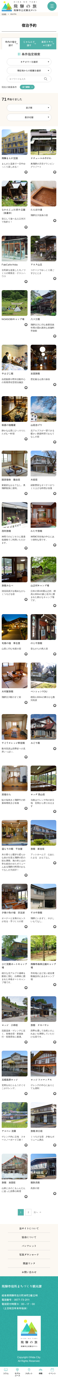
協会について (29, 1237)
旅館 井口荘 (37, 1131)
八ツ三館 (35, 319)
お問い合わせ (29, 1272)
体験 (40, 1373)
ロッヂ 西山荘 (38, 794)
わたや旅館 (36, 530)
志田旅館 (35, 373)
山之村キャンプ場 (40, 585)
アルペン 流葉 (9, 1131)
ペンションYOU (39, 691)
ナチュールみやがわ (41, 158)
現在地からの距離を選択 (29, 70)
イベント (52, 1373)
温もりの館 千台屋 (12, 848)
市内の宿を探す (11, 43)
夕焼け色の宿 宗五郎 (13, 912)
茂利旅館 (6, 530)
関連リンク (29, 1263)
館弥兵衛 (35, 1182)
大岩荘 (34, 479)
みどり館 (35, 742)
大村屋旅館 (7, 691)
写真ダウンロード (29, 1254)
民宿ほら (6, 794)
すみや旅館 (36, 912)
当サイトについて (29, 1228)
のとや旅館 (36, 643)
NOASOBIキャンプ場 (13, 319)
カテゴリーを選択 (29, 61)
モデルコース (17, 1374)
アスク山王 (36, 264)
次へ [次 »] (36, 1212)
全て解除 (26, 87)
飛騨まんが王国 (10, 158)
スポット (29, 1373)
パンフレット (29, 1246)
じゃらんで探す (29, 43)
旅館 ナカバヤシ (40, 1025)
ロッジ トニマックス (41, 1079)
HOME (4, 14)
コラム (6, 1373)
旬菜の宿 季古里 (11, 643)
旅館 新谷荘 (37, 848)
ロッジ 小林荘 (10, 1025)
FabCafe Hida (10, 264)
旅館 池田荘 (9, 1182)
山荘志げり (36, 425)
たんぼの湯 (36, 209)
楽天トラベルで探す (47, 43)
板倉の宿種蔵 (9, 425)
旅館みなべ (7, 585)
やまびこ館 (7, 373)
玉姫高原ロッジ (10, 1079)
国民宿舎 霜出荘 (11, 479)
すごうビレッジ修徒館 (13, 742)
